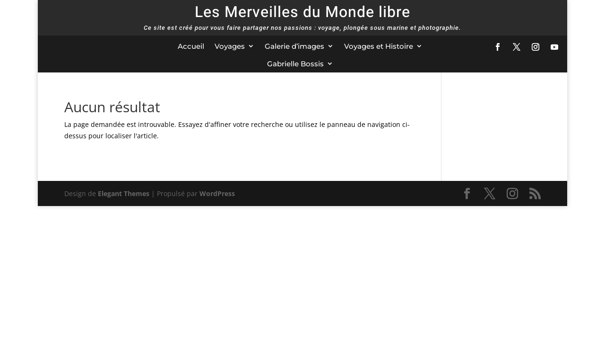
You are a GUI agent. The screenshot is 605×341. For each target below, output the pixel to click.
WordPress (217, 193)
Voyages (230, 46)
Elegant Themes (123, 193)
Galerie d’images (294, 46)
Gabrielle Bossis (295, 63)
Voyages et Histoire (378, 46)
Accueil (191, 46)
